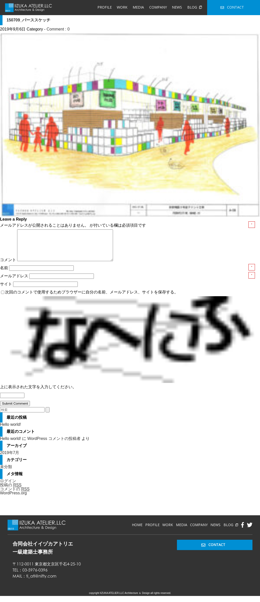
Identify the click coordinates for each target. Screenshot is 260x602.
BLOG (194, 7)
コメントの (14, 495)
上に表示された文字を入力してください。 (38, 393)
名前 (4, 274)
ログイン (8, 487)
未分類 (6, 473)
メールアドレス (14, 282)
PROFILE (104, 7)
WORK (122, 7)
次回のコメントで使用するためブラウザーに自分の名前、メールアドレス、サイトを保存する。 (91, 298)
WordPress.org (13, 499)
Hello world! (10, 430)
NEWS (177, 7)
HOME (137, 530)
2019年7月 (9, 459)
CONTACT (232, 7)
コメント (8, 266)
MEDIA (138, 7)
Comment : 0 (58, 29)
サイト (6, 290)
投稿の (10, 491)
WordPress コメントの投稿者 (53, 444)
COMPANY (158, 7)
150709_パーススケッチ (28, 20)
